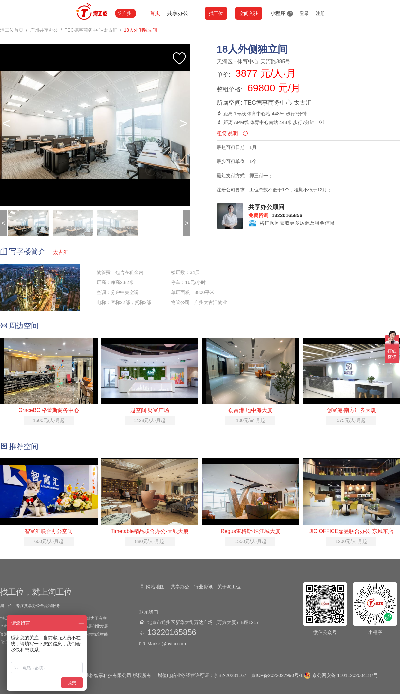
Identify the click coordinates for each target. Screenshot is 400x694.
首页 (155, 13)
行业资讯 (203, 586)
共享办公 (177, 13)
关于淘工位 (229, 586)
